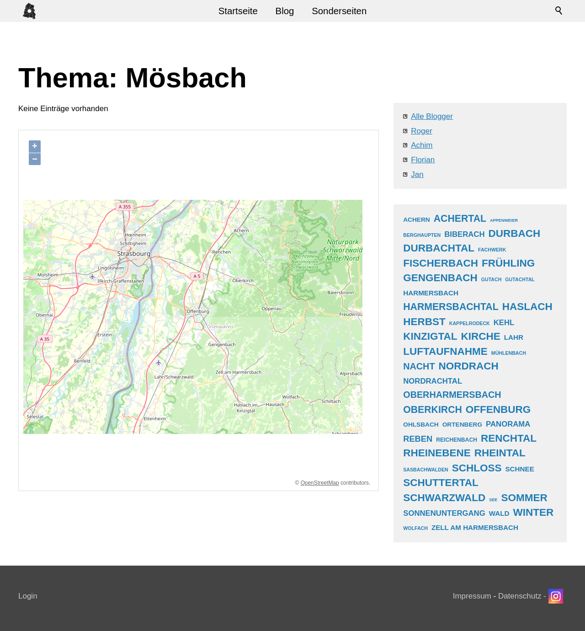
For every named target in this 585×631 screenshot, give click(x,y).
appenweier (504, 220)
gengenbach (440, 277)
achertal (460, 218)
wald (499, 513)
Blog (285, 11)
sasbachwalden (425, 469)
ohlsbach (420, 424)
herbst (424, 321)
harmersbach (430, 293)
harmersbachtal (450, 306)
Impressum (472, 596)
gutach (491, 279)
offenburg (498, 409)
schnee (519, 469)
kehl (504, 322)
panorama (508, 424)
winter (533, 512)
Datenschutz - (523, 596)
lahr (513, 337)
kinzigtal (430, 336)
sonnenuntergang (444, 513)
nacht (419, 366)
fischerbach (440, 263)
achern (416, 219)
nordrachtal (432, 381)
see (493, 499)
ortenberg (462, 424)
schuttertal (441, 482)
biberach (464, 234)
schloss (477, 468)
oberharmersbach (452, 395)
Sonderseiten (339, 11)
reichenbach (456, 440)
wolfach (415, 528)
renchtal (509, 438)
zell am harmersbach (474, 527)
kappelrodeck (469, 323)
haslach (527, 306)
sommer (524, 497)
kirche (480, 336)
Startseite (238, 11)
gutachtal (519, 279)
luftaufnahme (445, 351)
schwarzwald (444, 497)
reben (417, 439)
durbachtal (438, 248)
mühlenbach (508, 353)
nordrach (468, 366)
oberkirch (432, 409)
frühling (508, 263)
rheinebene (437, 453)
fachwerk (492, 249)
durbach (515, 233)
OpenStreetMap (320, 483)
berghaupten (422, 235)
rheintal (500, 453)
